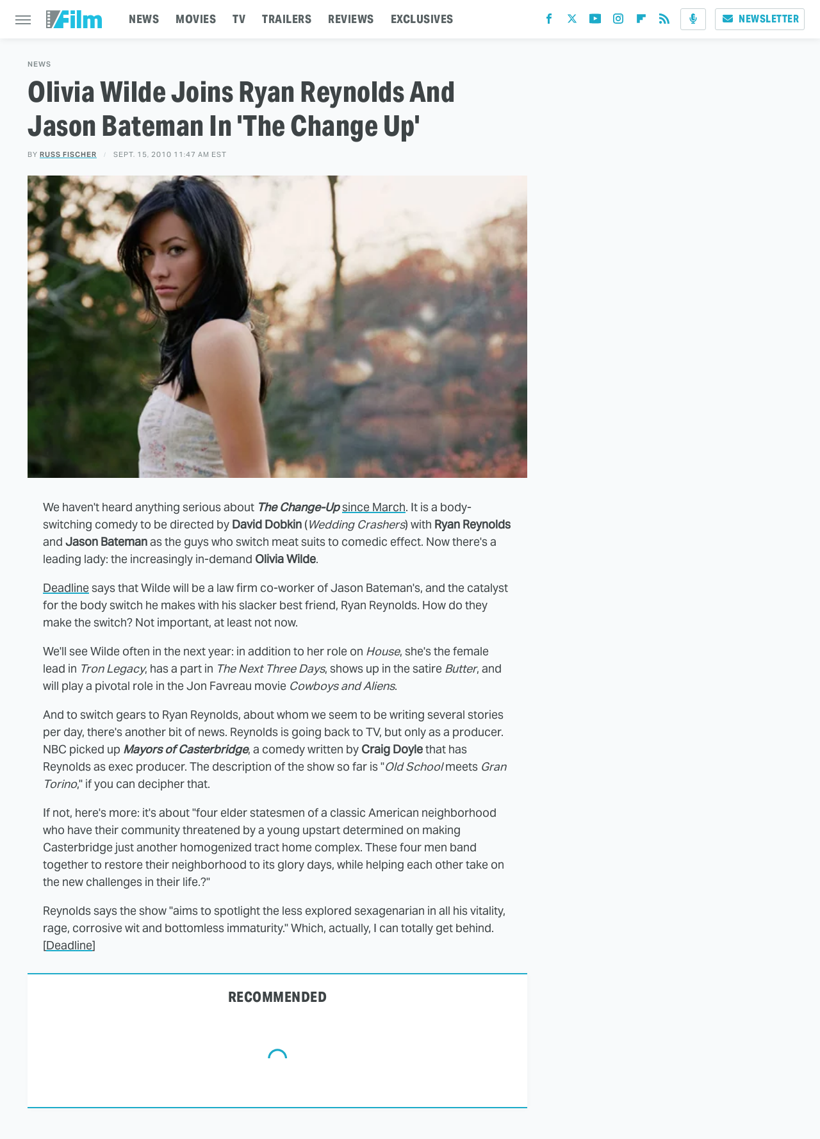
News (39, 64)
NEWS (144, 19)
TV (239, 19)
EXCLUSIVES (422, 19)
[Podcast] (693, 19)
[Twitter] (572, 21)
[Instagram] (618, 21)
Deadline (66, 587)
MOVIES (196, 19)
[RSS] (664, 21)
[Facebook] (549, 21)
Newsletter (760, 19)
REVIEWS (351, 19)
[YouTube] (595, 21)
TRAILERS (286, 19)
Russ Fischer (68, 154)
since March (374, 507)
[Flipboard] (641, 21)
